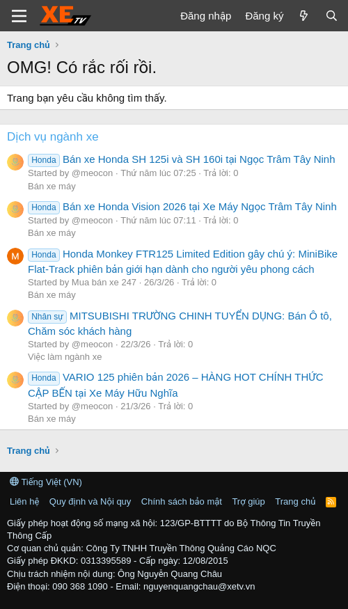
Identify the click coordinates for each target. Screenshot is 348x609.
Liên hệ (24, 501)
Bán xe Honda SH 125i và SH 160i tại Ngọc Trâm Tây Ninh (181, 159)
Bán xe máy (52, 186)
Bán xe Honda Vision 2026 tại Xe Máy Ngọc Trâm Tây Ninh (182, 206)
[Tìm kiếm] (331, 16)
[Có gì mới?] (303, 16)
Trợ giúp (248, 501)
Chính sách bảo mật (181, 501)
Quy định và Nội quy (90, 501)
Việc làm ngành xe (65, 356)
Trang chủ (295, 501)
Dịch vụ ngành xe (53, 136)
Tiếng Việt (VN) (46, 482)
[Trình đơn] (19, 16)
